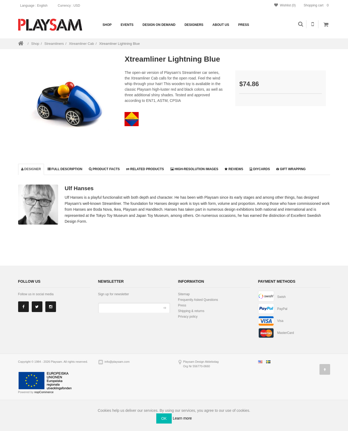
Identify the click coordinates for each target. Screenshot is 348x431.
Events (127, 25)
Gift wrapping (291, 169)
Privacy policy (188, 316)
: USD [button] (70, 5)
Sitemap (184, 294)
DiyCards (260, 169)
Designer (31, 169)
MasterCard (285, 333)
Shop (107, 25)
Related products (145, 169)
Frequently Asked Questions (198, 300)
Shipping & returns (191, 311)
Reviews (234, 169)
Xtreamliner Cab (81, 44)
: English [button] (35, 5)
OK (164, 418)
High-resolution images (194, 169)
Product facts (104, 169)
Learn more (182, 418)
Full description (64, 169)
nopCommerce (44, 392)
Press (243, 25)
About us (221, 25)
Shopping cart (317, 5)
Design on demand (159, 25)
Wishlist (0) (285, 5)
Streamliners (54, 44)
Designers (194, 25)
